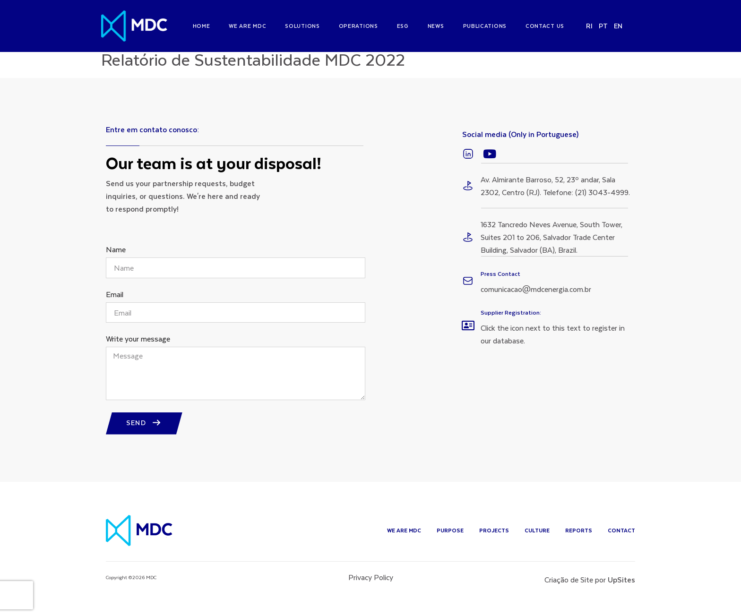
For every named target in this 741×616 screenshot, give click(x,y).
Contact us (545, 25)
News (436, 25)
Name (116, 258)
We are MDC (247, 25)
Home (201, 25)
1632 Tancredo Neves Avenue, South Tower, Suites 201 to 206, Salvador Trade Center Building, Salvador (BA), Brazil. (551, 245)
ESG (403, 25)
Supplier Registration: (511, 320)
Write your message (138, 347)
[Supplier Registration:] (468, 333)
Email (114, 303)
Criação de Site (568, 587)
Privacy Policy (370, 585)
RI (589, 25)
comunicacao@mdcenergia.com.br (536, 297)
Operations (358, 25)
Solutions (302, 25)
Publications (485, 25)
